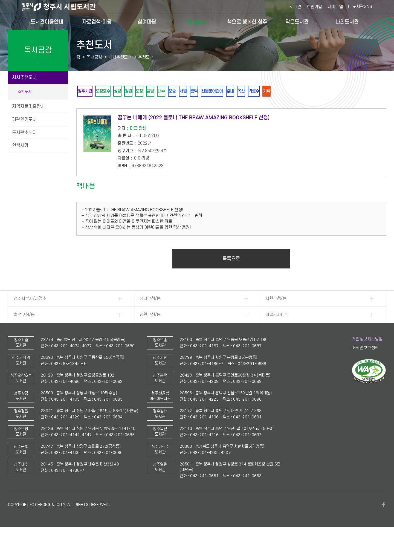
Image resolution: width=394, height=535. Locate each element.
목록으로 (231, 259)
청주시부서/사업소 (30, 299)
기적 (293, 91)
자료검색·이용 (97, 22)
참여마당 (147, 22)
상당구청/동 (150, 299)
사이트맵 (335, 6)
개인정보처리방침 (367, 340)
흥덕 (211, 91)
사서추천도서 (24, 77)
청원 (135, 91)
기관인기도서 (24, 119)
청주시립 (86, 91)
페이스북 (383, 506)
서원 (198, 91)
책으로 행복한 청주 (247, 22)
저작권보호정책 (365, 348)
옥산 (264, 91)
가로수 (278, 91)
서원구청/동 (275, 299)
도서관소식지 (24, 132)
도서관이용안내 (47, 22)
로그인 (295, 6)
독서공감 (197, 22)
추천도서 (25, 91)
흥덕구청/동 (24, 315)
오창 (148, 91)
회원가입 (314, 6)
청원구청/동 (150, 315)
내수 (173, 91)
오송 (185, 91)
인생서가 (20, 145)
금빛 (160, 91)
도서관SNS (362, 6)
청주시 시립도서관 (63, 7)
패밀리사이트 (276, 315)
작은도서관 (297, 22)
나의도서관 (347, 22)
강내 (251, 91)
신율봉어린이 (230, 91)
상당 (122, 91)
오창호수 (106, 91)
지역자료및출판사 (28, 106)
